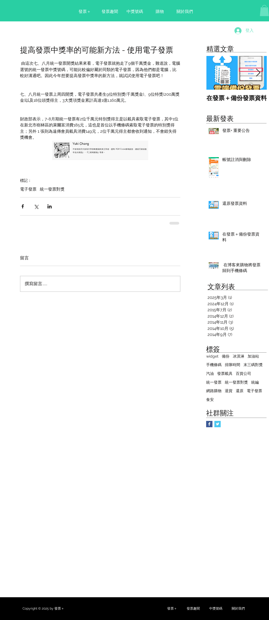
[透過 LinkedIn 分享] (49, 206)
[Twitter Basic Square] (217, 424)
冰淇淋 (238, 356)
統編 (255, 382)
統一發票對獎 (52, 189)
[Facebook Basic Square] (209, 424)
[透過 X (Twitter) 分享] (36, 206)
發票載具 (224, 373)
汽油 (210, 373)
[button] (264, 10)
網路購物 (214, 391)
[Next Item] (258, 73)
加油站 (253, 356)
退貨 (228, 391)
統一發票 (214, 382)
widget (212, 356)
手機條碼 (214, 365)
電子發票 (28, 189)
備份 (225, 356)
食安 (210, 399)
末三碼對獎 (253, 365)
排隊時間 (232, 365)
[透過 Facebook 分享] (22, 206)
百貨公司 (243, 373)
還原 (239, 391)
